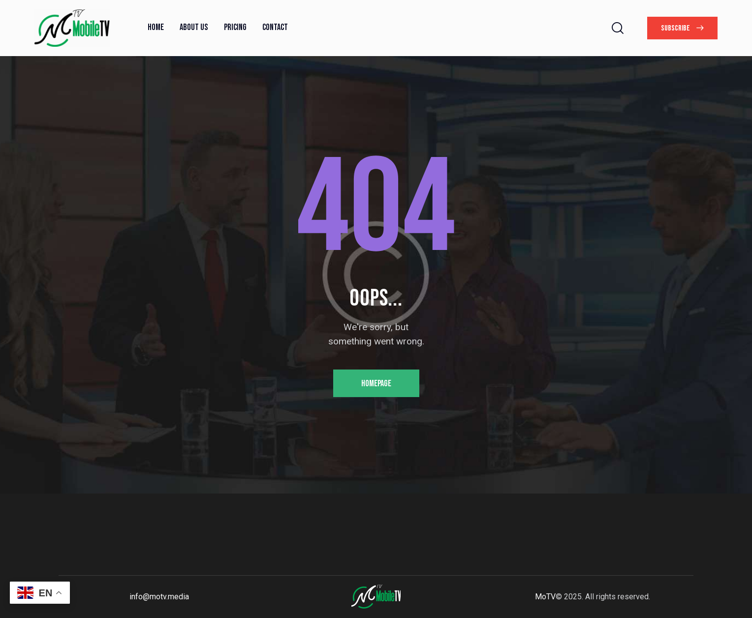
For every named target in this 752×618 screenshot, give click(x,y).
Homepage (376, 383)
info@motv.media (159, 596)
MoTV (545, 596)
